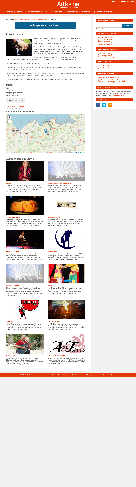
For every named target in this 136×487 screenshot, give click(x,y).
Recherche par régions (104, 29)
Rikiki (50, 285)
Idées (108, 375)
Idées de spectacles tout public (109, 77)
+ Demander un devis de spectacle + (79, 12)
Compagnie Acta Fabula (57, 355)
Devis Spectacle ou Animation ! (46, 25)
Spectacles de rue (104, 41)
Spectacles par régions (106, 69)
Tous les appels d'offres (106, 55)
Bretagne (21, 106)
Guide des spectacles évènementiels (26, 19)
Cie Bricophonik (54, 217)
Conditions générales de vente (93, 375)
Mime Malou (52, 251)
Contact (113, 375)
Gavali (8, 183)
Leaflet (72, 152)
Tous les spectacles (105, 65)
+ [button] (9, 117)
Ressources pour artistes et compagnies (112, 83)
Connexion (131, 1)
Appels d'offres (56, 12)
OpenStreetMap (80, 152)
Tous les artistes (103, 67)
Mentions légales (77, 375)
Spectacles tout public (105, 45)
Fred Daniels (11, 355)
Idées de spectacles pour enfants (109, 79)
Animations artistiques (105, 37)
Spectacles (20, 12)
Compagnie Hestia (54, 321)
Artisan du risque (12, 251)
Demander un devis (105, 53)
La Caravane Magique (14, 217)
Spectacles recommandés (37, 12)
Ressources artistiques (105, 12)
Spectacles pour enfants (106, 43)
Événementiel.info (119, 95)
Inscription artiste (119, 1)
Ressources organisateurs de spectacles (112, 81)
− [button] (9, 121)
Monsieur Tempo (12, 285)
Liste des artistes (43, 19)
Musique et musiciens (105, 39)
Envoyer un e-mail (16, 101)
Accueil (10, 12)
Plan (104, 375)
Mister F (9, 321)
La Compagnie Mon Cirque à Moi (60, 183)
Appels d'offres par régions (107, 57)
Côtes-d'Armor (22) (11, 106)
